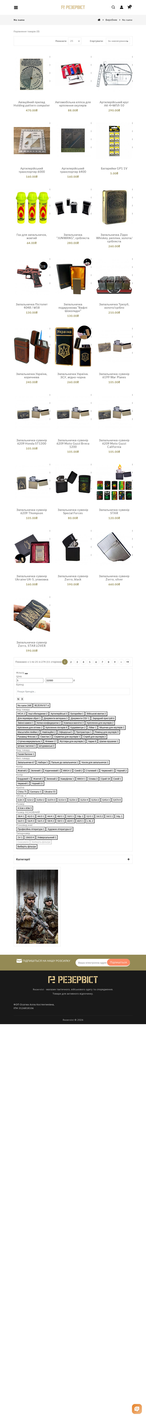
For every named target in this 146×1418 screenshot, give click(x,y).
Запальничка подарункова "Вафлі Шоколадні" (73, 308)
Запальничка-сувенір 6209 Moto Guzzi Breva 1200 (73, 443)
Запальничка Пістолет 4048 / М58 (32, 306)
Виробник (111, 19)
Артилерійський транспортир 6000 (32, 170)
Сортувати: (96, 41)
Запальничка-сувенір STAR (114, 511)
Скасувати (23, 1233)
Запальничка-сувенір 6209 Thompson (31, 511)
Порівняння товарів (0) (27, 31)
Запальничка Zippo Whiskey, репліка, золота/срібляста (114, 238)
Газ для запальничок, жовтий (32, 236)
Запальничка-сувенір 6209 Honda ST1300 (31, 442)
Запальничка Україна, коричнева (31, 375)
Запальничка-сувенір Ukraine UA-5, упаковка (32, 578)
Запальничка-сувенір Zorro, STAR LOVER (31, 644)
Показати (60, 41)
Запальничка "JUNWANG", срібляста (73, 236)
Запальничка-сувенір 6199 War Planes (114, 375)
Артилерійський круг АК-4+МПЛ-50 (114, 104)
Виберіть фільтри (80, 1233)
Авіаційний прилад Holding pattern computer (32, 104)
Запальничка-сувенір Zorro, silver (114, 578)
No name (127, 19)
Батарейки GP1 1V (114, 168)
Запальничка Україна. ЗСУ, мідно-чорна (73, 375)
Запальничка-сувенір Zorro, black (73, 578)
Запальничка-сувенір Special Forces (73, 511)
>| (127, 662)
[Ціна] (42, 686)
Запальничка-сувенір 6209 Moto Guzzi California (114, 443)
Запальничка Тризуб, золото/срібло (114, 306)
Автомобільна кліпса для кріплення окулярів (73, 104)
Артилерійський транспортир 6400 (73, 170)
